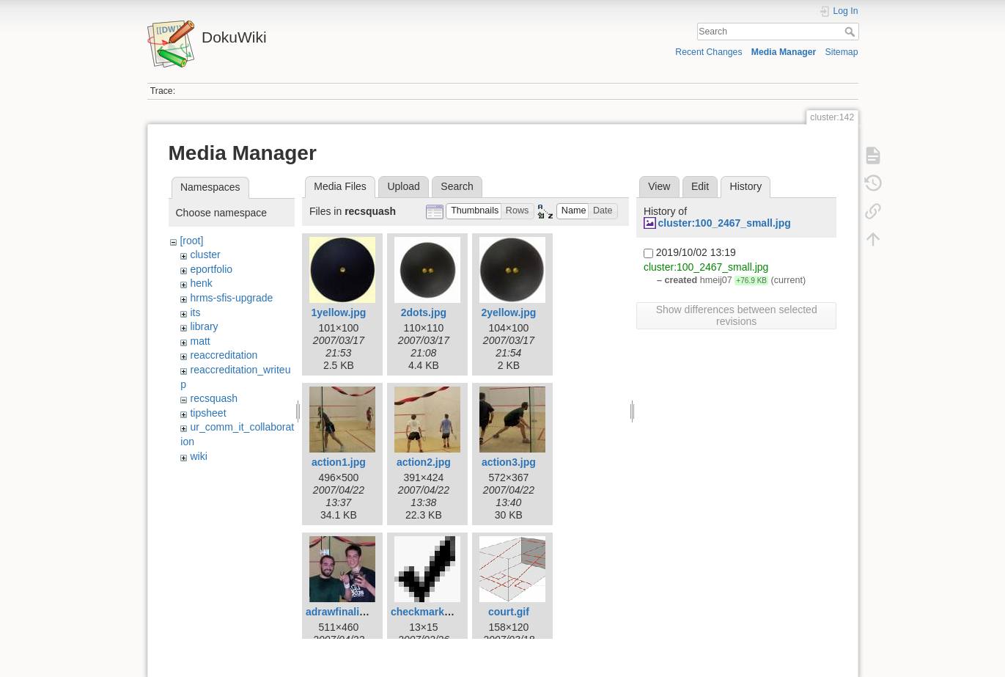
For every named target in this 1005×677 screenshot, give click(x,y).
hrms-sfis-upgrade (231, 298)
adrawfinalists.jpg (349, 612)
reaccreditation (223, 355)
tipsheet (208, 413)
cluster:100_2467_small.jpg (724, 223)
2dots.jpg (423, 312)
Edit (700, 186)
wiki (198, 456)
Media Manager (784, 52)
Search (851, 31)
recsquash (214, 398)
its (195, 312)
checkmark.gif (425, 612)
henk (201, 283)
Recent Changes (708, 52)
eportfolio (211, 269)
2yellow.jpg (508, 312)
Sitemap (841, 52)
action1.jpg (339, 462)
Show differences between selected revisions (736, 315)
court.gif (508, 612)
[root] (191, 240)
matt (200, 341)
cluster (205, 254)
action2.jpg (424, 462)
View (659, 186)
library (204, 326)
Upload (403, 186)
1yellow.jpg (338, 312)
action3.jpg (509, 462)
